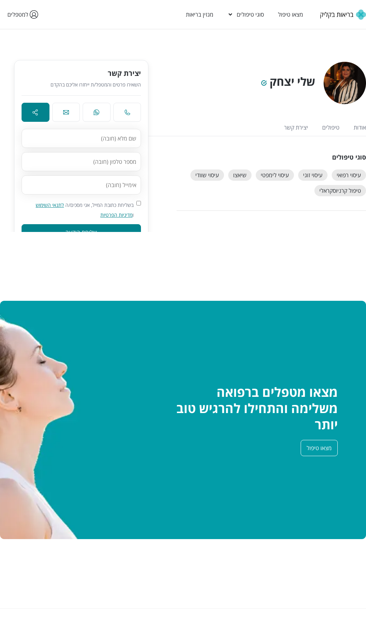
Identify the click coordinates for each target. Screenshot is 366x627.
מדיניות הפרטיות (116, 214)
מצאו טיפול (290, 14)
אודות (360, 127)
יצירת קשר (296, 127)
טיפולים (331, 127)
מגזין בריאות (199, 14)
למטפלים (21, 14)
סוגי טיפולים (246, 14)
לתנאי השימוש (50, 205)
